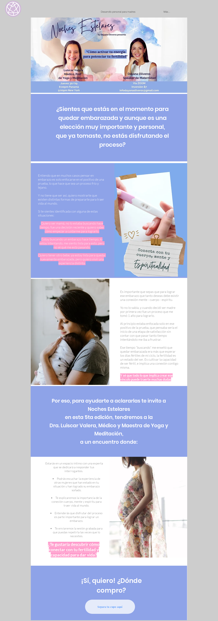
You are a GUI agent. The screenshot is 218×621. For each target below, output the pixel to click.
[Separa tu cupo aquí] (110, 607)
